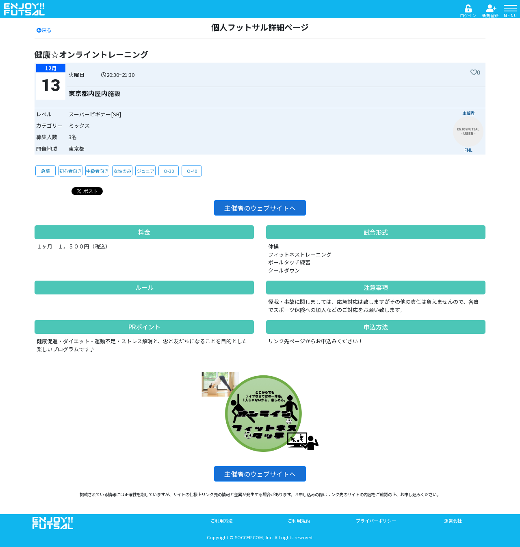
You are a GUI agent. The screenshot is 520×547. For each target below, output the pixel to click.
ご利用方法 (221, 520)
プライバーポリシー (376, 520)
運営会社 (453, 520)
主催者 (468, 113)
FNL (468, 150)
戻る (44, 29)
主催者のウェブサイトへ (260, 208)
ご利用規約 (299, 520)
